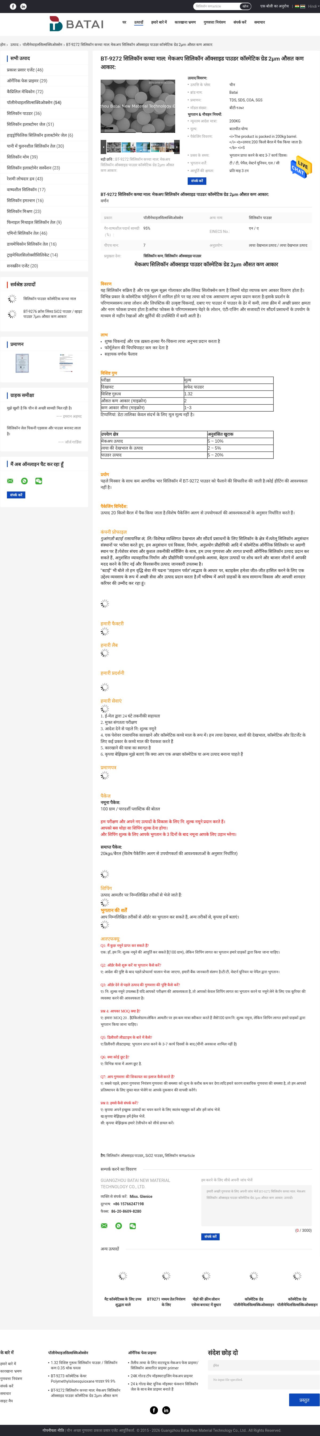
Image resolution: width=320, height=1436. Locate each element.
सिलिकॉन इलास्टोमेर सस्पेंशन (29, 167)
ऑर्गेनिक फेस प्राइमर (23, 80)
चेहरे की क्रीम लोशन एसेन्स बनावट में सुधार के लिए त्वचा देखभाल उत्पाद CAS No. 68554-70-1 (206, 1302)
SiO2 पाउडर (154, 1155)
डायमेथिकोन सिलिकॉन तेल (27, 244)
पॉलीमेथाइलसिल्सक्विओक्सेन (42, 44)
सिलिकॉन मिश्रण (19, 211)
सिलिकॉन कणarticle (180, 1155)
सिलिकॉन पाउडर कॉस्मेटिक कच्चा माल (49, 299)
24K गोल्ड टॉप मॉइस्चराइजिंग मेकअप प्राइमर (162, 1376)
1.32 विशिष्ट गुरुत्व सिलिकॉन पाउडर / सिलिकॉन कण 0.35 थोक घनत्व (84, 1365)
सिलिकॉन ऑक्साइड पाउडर (124, 1155)
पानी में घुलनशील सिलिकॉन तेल (31, 146)
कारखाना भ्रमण (185, 22)
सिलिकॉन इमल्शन (21, 200)
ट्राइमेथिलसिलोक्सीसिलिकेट (28, 255)
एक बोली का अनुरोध (274, 6)
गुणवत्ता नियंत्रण (214, 22)
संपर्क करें (239, 22)
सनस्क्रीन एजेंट (18, 265)
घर (124, 22)
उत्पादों (138, 22)
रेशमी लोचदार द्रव (20, 178)
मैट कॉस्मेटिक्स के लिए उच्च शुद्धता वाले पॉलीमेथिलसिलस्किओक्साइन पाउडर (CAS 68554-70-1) (122, 1302)
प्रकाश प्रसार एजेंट (21, 69)
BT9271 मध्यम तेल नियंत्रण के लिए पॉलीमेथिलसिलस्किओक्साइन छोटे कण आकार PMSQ (166, 1302)
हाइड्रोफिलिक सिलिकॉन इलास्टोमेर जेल (37, 135)
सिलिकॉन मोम (18, 157)
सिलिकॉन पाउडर (20, 113)
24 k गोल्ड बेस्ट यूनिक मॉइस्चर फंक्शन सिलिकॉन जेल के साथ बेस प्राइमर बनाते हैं (164, 1386)
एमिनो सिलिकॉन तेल (23, 233)
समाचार (259, 22)
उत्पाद (14, 44)
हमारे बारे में (159, 22)
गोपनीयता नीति (53, 1430)
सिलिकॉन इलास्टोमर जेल (26, 124)
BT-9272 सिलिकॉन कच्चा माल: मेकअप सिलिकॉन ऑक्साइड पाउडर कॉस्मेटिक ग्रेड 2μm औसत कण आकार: (137, 165)
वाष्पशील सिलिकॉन (22, 189)
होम (2, 44)
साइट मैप (6, 1401)
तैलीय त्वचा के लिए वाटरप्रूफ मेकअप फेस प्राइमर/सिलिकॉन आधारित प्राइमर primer (164, 1365)
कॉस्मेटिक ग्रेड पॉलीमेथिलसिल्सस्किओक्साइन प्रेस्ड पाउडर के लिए (253, 1302)
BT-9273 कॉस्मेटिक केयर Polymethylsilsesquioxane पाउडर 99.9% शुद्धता (83, 1379)
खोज (245, 6)
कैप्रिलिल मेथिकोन (21, 91)
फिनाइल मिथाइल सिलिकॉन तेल (31, 222)
